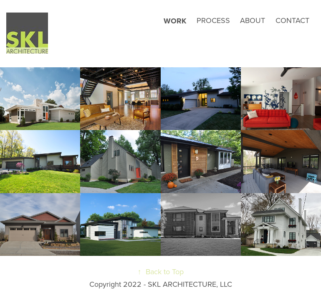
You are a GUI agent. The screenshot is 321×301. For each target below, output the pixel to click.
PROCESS (213, 20)
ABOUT (252, 20)
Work (175, 20)
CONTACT (292, 20)
